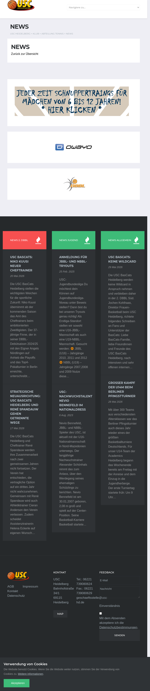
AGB (10, 586)
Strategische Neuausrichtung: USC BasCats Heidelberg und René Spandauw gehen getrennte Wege (24, 407)
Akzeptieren (18, 683)
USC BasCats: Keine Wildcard (122, 259)
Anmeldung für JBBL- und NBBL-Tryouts (73, 261)
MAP (60, 614)
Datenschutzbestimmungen (118, 627)
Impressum (30, 586)
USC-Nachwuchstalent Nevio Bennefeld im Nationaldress (73, 400)
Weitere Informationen (30, 673)
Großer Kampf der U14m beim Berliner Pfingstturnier (121, 389)
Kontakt (12, 591)
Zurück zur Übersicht (24, 53)
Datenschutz (16, 595)
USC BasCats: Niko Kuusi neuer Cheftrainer (21, 263)
